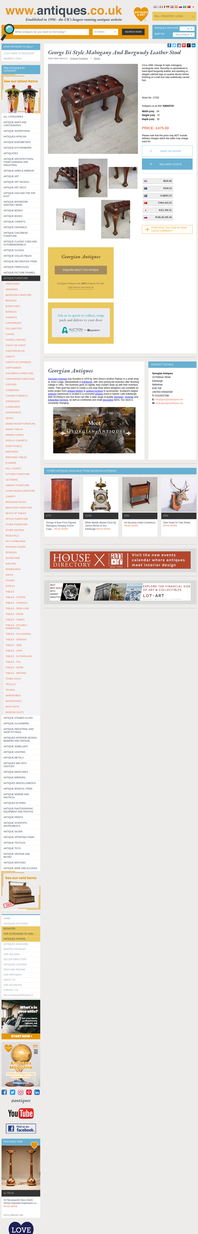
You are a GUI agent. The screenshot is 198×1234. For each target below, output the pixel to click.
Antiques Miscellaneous (19, 783)
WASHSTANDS (13, 701)
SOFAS (9, 575)
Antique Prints (13, 817)
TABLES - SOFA (13, 650)
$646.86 (167, 181)
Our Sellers (11, 954)
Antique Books (13, 210)
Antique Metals (13, 757)
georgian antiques (80, 256)
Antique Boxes (12, 216)
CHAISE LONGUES (15, 340)
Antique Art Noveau (16, 182)
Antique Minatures (15, 772)
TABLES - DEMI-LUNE (17, 608)
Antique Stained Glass (18, 718)
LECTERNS (11, 479)
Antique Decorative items (20, 261)
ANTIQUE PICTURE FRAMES (19, 272)
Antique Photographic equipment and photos (18, 810)
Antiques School (14, 939)
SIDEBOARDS (13, 569)
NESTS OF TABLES (15, 513)
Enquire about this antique (81, 270)
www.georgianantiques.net (169, 403)
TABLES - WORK (14, 667)
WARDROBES (12, 695)
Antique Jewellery (15, 746)
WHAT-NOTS (12, 706)
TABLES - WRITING (15, 673)
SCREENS (11, 552)
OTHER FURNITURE (16, 524)
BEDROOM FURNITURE (18, 295)
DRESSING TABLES (16, 457)
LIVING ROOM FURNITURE (20, 491)
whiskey (99, 394)
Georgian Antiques (57, 378)
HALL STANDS (13, 468)
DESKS (9, 418)
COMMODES (12, 390)
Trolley (10, 684)
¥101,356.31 (165, 210)
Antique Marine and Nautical (16, 796)
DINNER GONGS (14, 435)
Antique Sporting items (18, 837)
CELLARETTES (13, 328)
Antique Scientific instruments (15, 824)
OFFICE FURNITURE (16, 519)
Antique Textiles (14, 842)
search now (133, 31)
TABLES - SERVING (16, 639)
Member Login (12, 58)
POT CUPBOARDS (15, 541)
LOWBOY (10, 496)
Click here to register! (18, 53)
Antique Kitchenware (17, 147)
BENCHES (11, 300)
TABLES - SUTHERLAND (18, 656)
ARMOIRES (11, 289)
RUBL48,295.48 (163, 217)
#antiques (21, 1100)
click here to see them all (81, 287)
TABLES (9, 591)
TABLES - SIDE (13, 645)
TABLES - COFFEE (15, 597)
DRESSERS (11, 451)
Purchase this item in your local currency (169, 229)
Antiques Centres (15, 964)
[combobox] (105, 32)
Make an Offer (170, 151)
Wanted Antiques (14, 949)
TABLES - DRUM (14, 614)
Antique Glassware (16, 723)
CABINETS (11, 317)
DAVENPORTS (13, 412)
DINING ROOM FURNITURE (20, 423)
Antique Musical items (17, 788)
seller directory (15, 959)
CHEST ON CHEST (15, 345)
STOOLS (10, 586)
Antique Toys (12, 848)
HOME (6, 918)
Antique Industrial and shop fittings (18, 731)
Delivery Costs (171, 164)
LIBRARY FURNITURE (17, 485)
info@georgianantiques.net (169, 399)
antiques (52, 394)
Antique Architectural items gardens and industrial (18, 162)
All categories (13, 116)
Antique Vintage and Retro (16, 855)
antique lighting (75, 391)
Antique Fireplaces (16, 267)
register (9, 928)
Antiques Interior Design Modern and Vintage (20, 739)
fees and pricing (14, 969)
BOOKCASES (12, 306)
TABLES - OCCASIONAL (18, 634)
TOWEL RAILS (13, 678)
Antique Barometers (17, 142)
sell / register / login (168, 16)
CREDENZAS (12, 401)
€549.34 (167, 188)
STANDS (10, 580)
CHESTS (10, 356)
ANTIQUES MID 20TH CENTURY (14, 765)
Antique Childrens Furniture (15, 234)
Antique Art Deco (14, 187)
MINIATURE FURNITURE (18, 507)
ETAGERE (10, 463)
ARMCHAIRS (12, 284)
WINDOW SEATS (14, 712)
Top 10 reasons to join (18, 934)
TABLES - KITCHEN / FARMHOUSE (16, 627)
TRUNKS (10, 690)
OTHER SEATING (14, 530)
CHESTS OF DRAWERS (18, 362)
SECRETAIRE (12, 558)
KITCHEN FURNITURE (17, 474)
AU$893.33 (166, 195)
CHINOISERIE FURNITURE (20, 379)
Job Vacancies (12, 985)
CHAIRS (9, 334)
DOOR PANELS (13, 446)
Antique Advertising (16, 131)
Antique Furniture (15, 278)
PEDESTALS (12, 535)
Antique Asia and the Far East (19, 195)
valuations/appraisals (18, 995)
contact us (10, 990)
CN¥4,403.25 (165, 202)
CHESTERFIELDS (15, 351)
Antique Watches (14, 862)
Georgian (118, 397)
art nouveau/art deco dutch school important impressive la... (20, 1203)
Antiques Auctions (15, 923)
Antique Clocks (13, 250)
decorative (108, 400)
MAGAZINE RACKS (15, 502)
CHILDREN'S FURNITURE (19, 373)
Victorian (129, 397)
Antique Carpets (14, 221)
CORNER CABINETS (16, 395)
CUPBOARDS (12, 407)
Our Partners (12, 974)
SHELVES (10, 563)
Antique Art (11, 176)
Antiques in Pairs (14, 803)
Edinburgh (87, 382)
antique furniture (94, 391)
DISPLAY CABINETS (16, 440)
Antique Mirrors (14, 777)
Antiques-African (14, 136)
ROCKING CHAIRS (15, 547)
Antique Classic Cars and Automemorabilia (20, 243)
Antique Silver (12, 831)
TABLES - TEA (13, 662)
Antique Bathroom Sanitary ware (15, 203)
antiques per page (166, 28)
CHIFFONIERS (13, 367)
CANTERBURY (13, 323)
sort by (159, 34)
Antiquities (10, 153)
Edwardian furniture (58, 400)
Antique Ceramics (15, 227)
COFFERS (10, 384)
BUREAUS (11, 312)
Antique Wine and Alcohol (20, 868)
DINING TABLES (14, 429)
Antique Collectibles (17, 256)
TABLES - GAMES (15, 619)
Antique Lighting (14, 752)
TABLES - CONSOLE (16, 603)
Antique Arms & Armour (18, 170)
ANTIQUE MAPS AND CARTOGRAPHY (14, 124)
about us (9, 979)
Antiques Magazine (15, 944)
